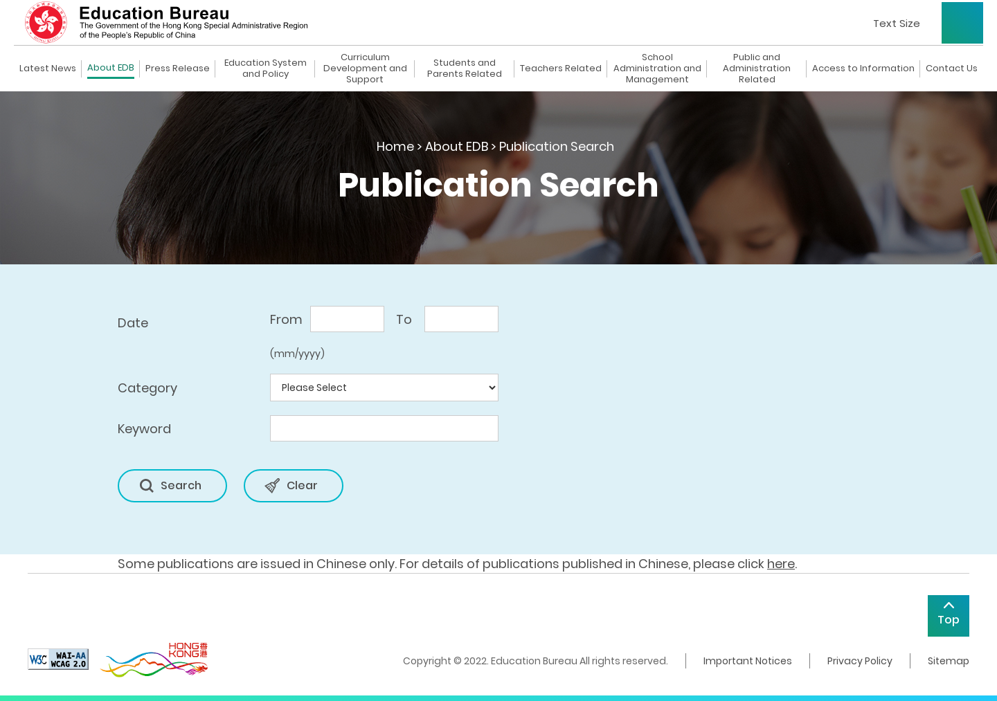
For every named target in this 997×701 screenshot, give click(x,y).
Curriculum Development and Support (365, 68)
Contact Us (952, 68)
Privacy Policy (859, 661)
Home (395, 146)
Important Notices (747, 661)
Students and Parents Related (464, 68)
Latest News (47, 68)
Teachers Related (561, 68)
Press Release (177, 68)
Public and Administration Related (757, 68)
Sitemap (948, 661)
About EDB (110, 68)
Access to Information (863, 68)
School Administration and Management (657, 68)
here (781, 563)
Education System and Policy (265, 68)
